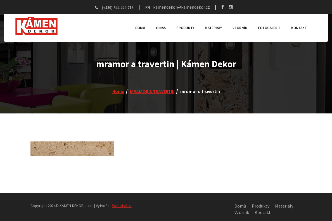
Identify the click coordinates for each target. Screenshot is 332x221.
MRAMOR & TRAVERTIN (152, 91)
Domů (140, 27)
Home (118, 91)
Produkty (185, 27)
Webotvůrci (122, 205)
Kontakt (299, 27)
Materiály (213, 27)
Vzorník (240, 27)
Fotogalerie (269, 27)
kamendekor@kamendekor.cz (181, 7)
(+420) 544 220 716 (117, 8)
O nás (161, 27)
